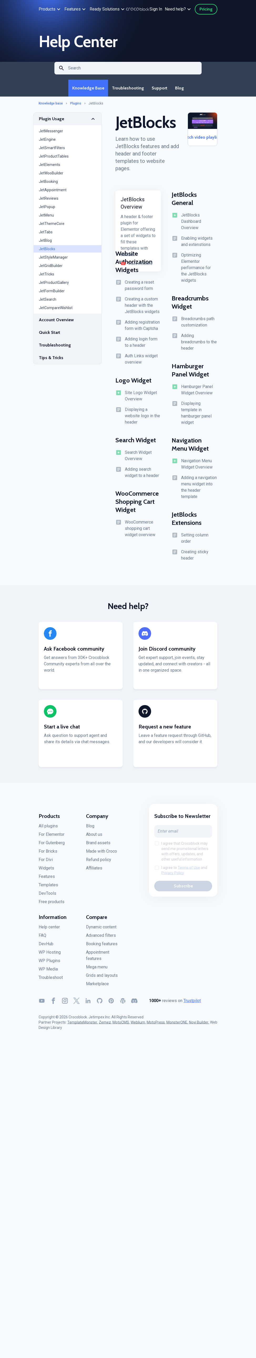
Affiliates (94, 870)
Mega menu (96, 969)
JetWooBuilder (51, 175)
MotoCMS (120, 1024)
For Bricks (48, 853)
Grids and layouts (102, 977)
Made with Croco (101, 853)
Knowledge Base (87, 89)
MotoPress (156, 1024)
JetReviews (48, 200)
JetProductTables (54, 158)
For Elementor (51, 836)
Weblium (138, 1024)
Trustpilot (192, 1002)
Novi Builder (198, 1024)
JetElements (49, 167)
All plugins (48, 828)
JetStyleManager (53, 259)
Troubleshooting (127, 89)
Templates (48, 886)
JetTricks (46, 276)
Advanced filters (101, 937)
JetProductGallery (54, 285)
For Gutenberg (52, 844)
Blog (180, 89)
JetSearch (47, 301)
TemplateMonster (82, 1024)
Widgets (46, 870)
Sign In (156, 9)
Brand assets (98, 844)
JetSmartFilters (52, 150)
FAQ (42, 937)
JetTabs (46, 234)
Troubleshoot (51, 979)
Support (160, 89)
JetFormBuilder (52, 293)
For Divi (46, 861)
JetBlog (45, 242)
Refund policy (98, 861)
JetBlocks (47, 251)
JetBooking (48, 184)
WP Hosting (50, 954)
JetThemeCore (51, 226)
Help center (49, 929)
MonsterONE (176, 1024)
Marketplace (97, 985)
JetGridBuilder (51, 268)
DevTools (47, 895)
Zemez (105, 1024)
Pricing (206, 9)
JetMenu (46, 217)
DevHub (46, 945)
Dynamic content (101, 929)
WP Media (48, 971)
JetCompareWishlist (56, 310)
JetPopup (47, 209)
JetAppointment (52, 192)
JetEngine (47, 141)
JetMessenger (51, 133)
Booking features (101, 945)
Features (47, 878)
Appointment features (97, 957)
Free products (51, 903)
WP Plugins (49, 962)
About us (94, 836)
